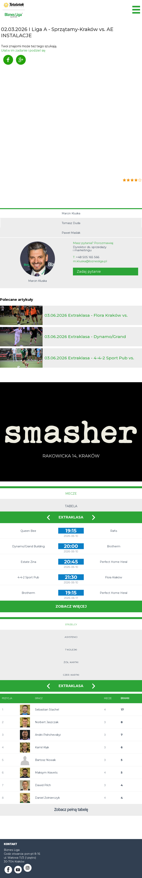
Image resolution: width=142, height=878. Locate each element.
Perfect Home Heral (113, 562)
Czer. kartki (71, 674)
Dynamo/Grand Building (28, 546)
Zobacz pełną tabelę (71, 810)
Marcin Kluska (71, 213)
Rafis (113, 531)
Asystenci (71, 637)
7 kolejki (71, 649)
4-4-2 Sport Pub (28, 577)
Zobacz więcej (71, 606)
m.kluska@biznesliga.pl (90, 261)
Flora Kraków (113, 577)
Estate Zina (28, 562)
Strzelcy (71, 624)
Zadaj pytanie (89, 271)
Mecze (71, 493)
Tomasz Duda (71, 223)
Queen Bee (28, 531)
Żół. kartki (71, 662)
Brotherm (113, 546)
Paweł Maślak (71, 233)
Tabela (71, 506)
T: (86, 257)
